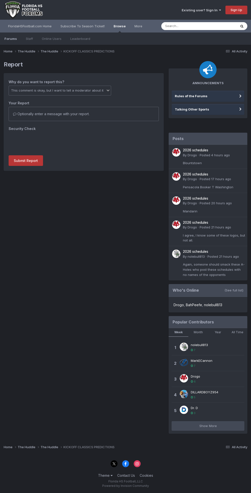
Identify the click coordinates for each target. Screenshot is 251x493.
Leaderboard (80, 39)
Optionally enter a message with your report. (51, 114)
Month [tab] (198, 332)
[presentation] (46, 142)
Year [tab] (218, 332)
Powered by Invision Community (125, 486)
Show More (208, 426)
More (138, 26)
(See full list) (233, 290)
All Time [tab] (237, 332)
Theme (105, 475)
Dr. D (194, 408)
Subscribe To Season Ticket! (82, 26)
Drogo (192, 155)
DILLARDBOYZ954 (204, 392)
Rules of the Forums (191, 96)
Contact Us (126, 475)
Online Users (51, 39)
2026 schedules (195, 150)
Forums (10, 39)
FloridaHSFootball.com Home (30, 26)
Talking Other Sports (192, 109)
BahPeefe (194, 305)
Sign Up (236, 10)
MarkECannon (201, 361)
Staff (29, 39)
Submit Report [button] (26, 161)
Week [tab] (178, 332)
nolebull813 (196, 256)
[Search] (185, 26)
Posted (215, 155)
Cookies (146, 475)
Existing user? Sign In (201, 10)
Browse (120, 28)
